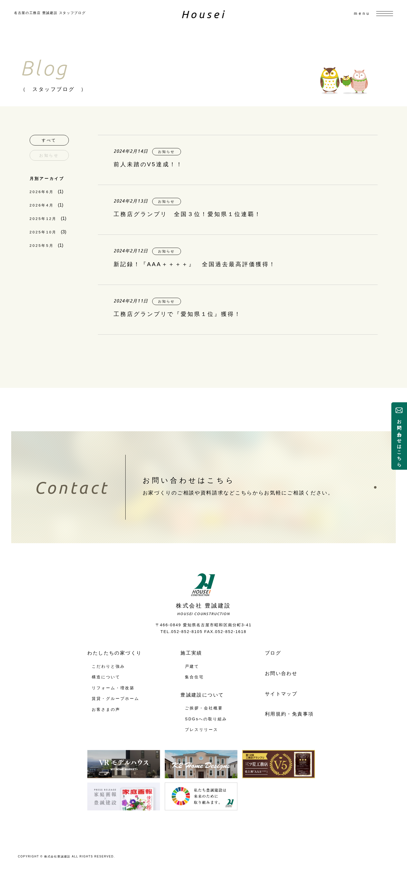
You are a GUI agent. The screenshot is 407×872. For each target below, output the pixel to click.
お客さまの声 (106, 709)
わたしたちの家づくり (114, 653)
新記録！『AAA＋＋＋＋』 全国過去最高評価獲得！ (195, 264)
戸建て (192, 666)
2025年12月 (43, 219)
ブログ (273, 653)
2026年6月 (42, 192)
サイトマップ (281, 694)
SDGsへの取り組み (206, 719)
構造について (106, 677)
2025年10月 (43, 232)
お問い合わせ (281, 673)
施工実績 (191, 653)
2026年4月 (42, 205)
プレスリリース (201, 729)
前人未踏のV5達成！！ (148, 164)
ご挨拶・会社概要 (204, 708)
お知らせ (49, 155)
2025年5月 (42, 245)
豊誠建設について (202, 695)
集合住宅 (194, 677)
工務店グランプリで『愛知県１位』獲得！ (177, 314)
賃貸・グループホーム (115, 698)
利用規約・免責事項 (289, 714)
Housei (203, 14)
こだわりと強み (108, 666)
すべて (49, 140)
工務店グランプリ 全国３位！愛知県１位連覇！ (187, 214)
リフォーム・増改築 (113, 688)
